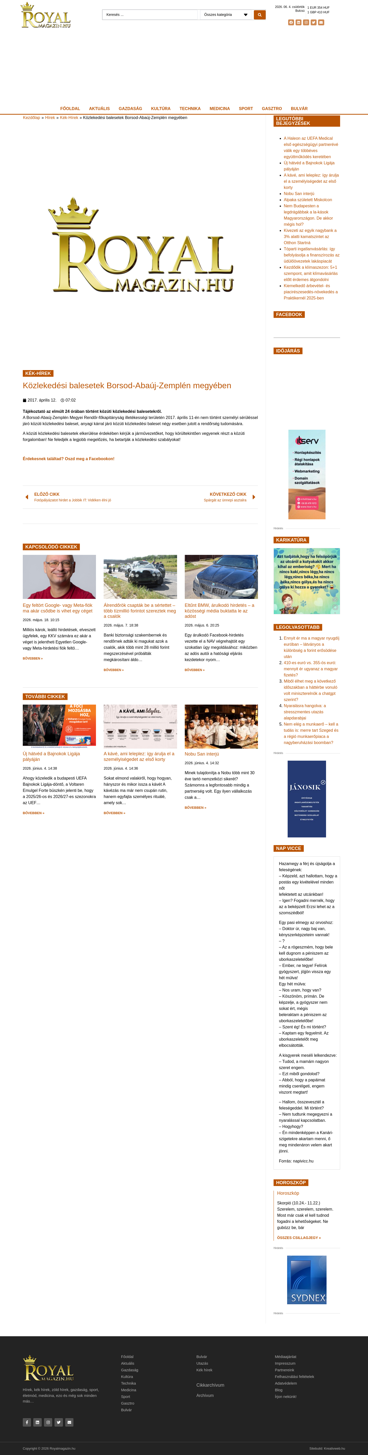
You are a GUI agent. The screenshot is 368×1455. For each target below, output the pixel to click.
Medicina (220, 108)
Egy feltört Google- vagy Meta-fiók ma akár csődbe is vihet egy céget (57, 608)
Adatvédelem (286, 1383)
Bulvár (299, 108)
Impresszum (285, 1363)
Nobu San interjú (202, 754)
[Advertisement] (184, 67)
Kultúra (161, 108)
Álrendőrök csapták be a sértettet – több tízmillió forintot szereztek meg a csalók (140, 611)
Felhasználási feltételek (295, 1376)
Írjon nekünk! (286, 1396)
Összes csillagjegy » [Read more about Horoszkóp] (299, 1238)
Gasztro (272, 108)
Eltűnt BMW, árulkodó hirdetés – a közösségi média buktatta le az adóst (219, 611)
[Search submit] (260, 14)
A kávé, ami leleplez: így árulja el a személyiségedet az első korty (139, 756)
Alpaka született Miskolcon (308, 200)
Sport (246, 108)
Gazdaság (130, 108)
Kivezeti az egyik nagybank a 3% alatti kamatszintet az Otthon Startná (310, 236)
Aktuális (99, 108)
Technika (190, 108)
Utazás (202, 1363)
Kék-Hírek (69, 117)
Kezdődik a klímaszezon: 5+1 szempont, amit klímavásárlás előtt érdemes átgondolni (311, 273)
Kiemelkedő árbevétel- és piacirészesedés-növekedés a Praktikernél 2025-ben (311, 292)
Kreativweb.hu (334, 1449)
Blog (279, 1390)
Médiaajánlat (286, 1356)
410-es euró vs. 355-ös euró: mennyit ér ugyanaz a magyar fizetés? (311, 669)
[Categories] (225, 14)
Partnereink (285, 1370)
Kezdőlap (31, 117)
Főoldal (70, 108)
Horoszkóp (288, 1193)
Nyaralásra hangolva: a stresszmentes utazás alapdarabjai (305, 712)
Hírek (50, 117)
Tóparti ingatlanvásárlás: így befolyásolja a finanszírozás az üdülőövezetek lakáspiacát (312, 255)
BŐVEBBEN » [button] (33, 658)
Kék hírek (204, 1370)
